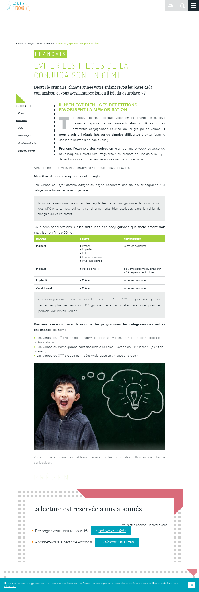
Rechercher (182, 5)
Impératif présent (26, 150)
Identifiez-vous (158, 525)
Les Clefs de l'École (18, 5)
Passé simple (24, 135)
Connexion (170, 5)
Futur (21, 128)
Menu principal (193, 5)
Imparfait (22, 120)
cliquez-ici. (10, 586)
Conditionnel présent (28, 143)
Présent (21, 112)
